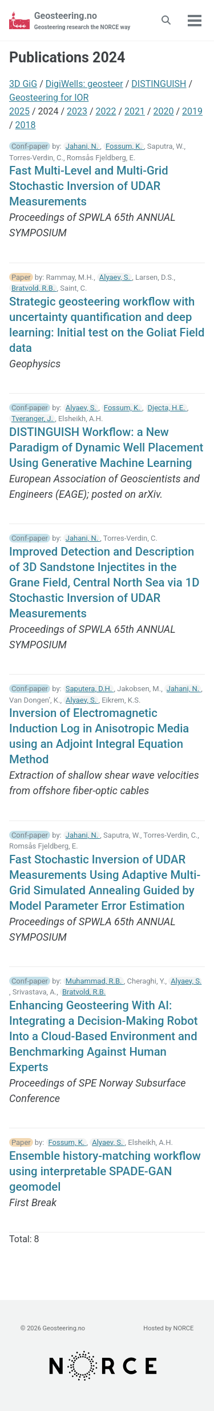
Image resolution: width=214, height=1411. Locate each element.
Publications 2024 (67, 57)
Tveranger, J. (33, 418)
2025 (19, 111)
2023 (77, 111)
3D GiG (23, 83)
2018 (25, 125)
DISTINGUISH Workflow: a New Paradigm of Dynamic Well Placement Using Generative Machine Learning (106, 447)
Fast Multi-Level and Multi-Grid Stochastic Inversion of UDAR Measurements (88, 186)
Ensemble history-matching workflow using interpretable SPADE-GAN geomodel (105, 1171)
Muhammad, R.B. (95, 981)
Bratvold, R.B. (34, 288)
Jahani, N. (83, 146)
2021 (134, 111)
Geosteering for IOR (48, 97)
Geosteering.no (82, 20)
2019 (192, 111)
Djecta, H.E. (167, 407)
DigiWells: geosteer (84, 83)
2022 (106, 111)
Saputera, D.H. (90, 688)
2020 (164, 111)
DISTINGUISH (158, 83)
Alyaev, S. (115, 277)
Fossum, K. (125, 146)
